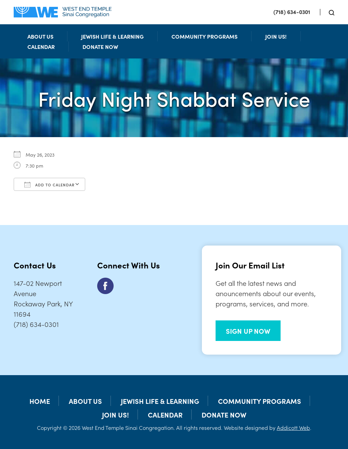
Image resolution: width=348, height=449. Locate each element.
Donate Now (100, 46)
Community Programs (204, 36)
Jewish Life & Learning (112, 36)
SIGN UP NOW (248, 330)
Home (39, 401)
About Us (40, 36)
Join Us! (276, 36)
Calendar (41, 46)
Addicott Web (293, 427)
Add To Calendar (49, 185)
